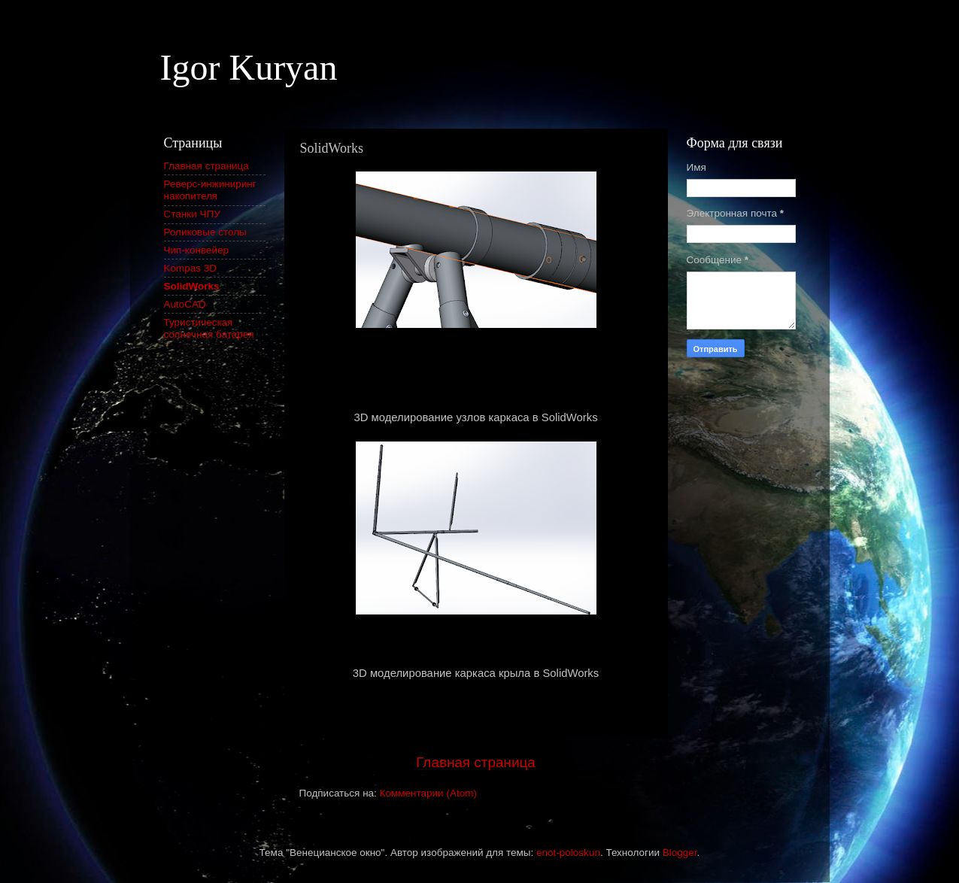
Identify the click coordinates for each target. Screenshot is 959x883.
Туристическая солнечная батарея (209, 328)
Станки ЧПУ (192, 214)
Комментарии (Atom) (428, 793)
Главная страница (476, 762)
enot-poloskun (568, 852)
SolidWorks (192, 286)
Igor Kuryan (249, 67)
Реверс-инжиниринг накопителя (210, 190)
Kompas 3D (190, 268)
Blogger (680, 852)
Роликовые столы (205, 232)
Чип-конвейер (196, 250)
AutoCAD (185, 304)
